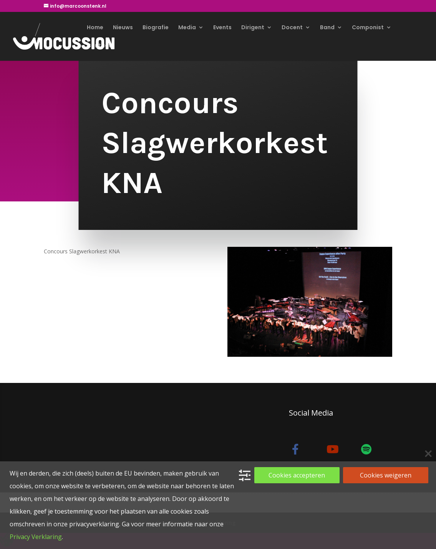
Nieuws (123, 28)
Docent (292, 28)
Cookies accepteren (297, 475)
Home (95, 28)
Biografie (156, 28)
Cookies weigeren (385, 475)
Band (327, 28)
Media (187, 28)
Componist (368, 28)
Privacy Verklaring (36, 536)
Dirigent (252, 28)
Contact (99, 46)
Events (222, 28)
